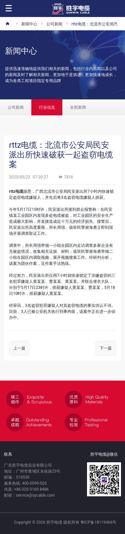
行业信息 (47, 107)
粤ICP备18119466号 (98, 522)
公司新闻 (16, 107)
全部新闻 (78, 107)
